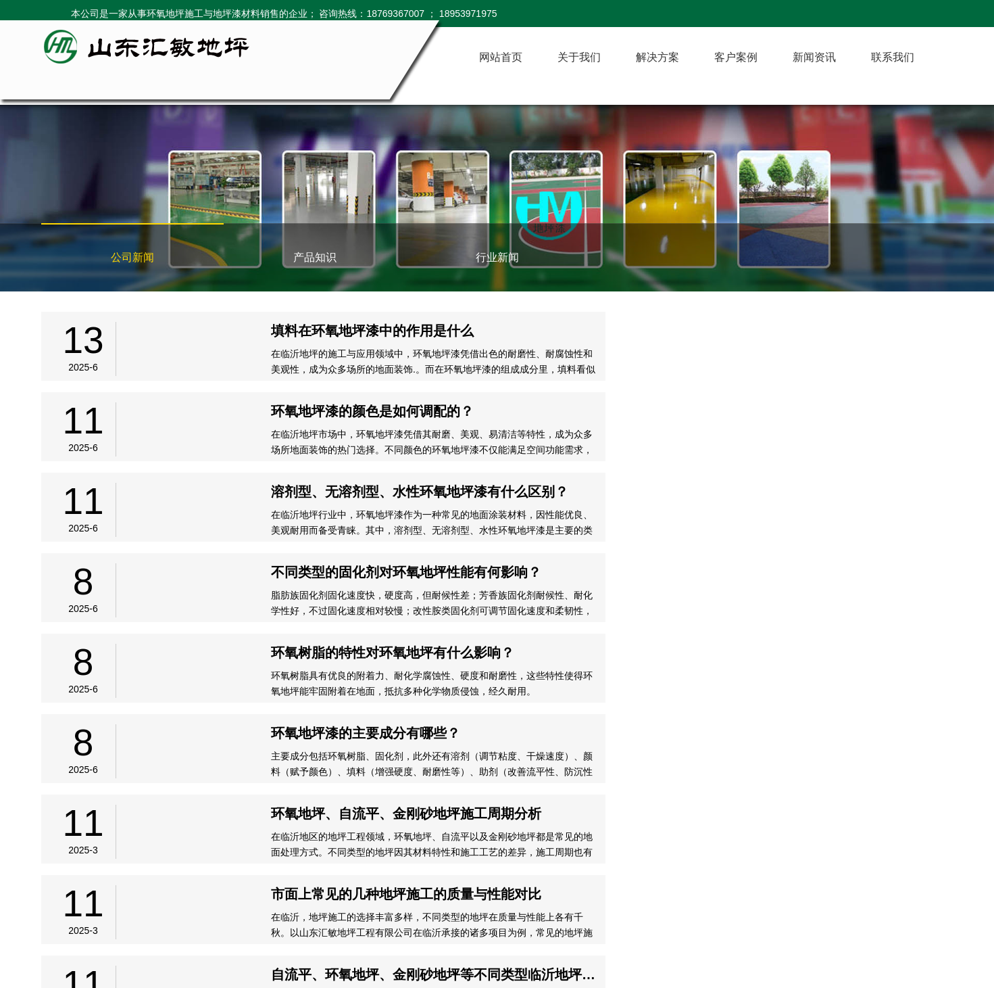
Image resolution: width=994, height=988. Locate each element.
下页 (584, 821)
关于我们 (579, 57)
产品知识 (315, 257)
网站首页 (500, 57)
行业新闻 (497, 257)
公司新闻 (132, 257)
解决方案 (657, 57)
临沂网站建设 (925, 915)
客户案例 (735, 57)
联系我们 (892, 57)
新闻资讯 (814, 57)
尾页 (625, 821)
